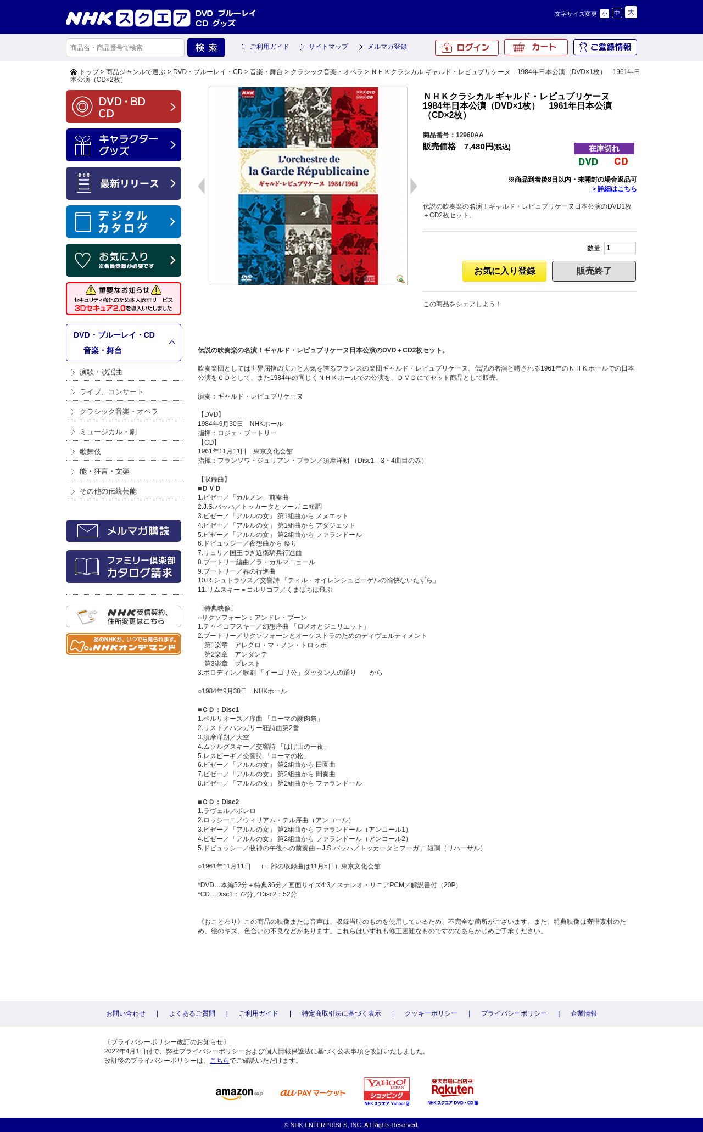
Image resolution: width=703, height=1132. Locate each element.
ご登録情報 (605, 47)
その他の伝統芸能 (108, 491)
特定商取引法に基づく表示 (341, 1013)
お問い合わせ (126, 1013)
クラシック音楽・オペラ (327, 72)
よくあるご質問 (192, 1013)
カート (536, 47)
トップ (89, 72)
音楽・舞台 (266, 72)
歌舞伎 (90, 451)
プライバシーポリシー (514, 1013)
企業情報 (584, 1013)
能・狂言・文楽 (105, 471)
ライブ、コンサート (112, 392)
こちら (220, 1060)
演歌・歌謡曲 (101, 372)
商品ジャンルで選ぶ (135, 72)
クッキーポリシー (431, 1013)
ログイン (467, 48)
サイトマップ (328, 47)
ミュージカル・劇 (108, 432)
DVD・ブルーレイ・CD (208, 72)
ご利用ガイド (269, 47)
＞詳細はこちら (614, 189)
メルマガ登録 (387, 47)
